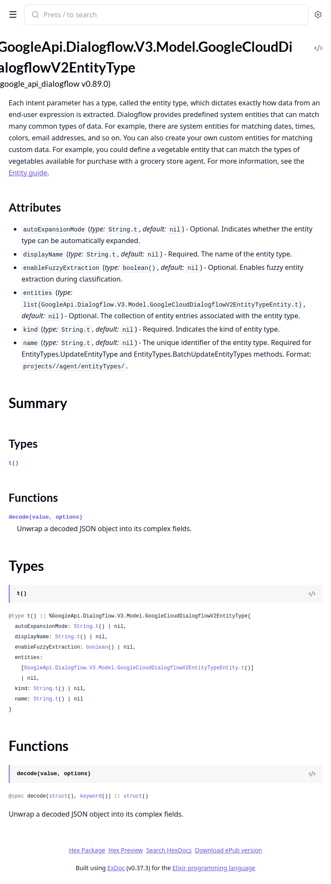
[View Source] (312, 593)
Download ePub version (228, 850)
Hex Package (87, 850)
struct (58, 796)
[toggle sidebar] (11, 14)
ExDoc (116, 868)
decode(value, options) (46, 517)
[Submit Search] (34, 16)
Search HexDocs (168, 850)
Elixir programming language (213, 868)
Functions (33, 497)
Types (23, 443)
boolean (97, 647)
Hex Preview (126, 850)
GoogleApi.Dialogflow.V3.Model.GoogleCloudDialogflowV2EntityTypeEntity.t (134, 668)
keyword (91, 796)
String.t (86, 627)
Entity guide (28, 172)
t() (14, 463)
